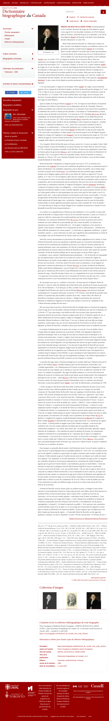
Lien (53, 52)
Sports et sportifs (11, 136)
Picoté (98, 415)
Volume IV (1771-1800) (9, 8)
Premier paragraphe (12, 32)
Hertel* (73, 37)
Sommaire (7, 29)
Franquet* (70, 135)
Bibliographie (9, 35)
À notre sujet (36, 3)
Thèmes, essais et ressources (15, 133)
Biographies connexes (12, 59)
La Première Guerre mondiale (16, 140)
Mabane (65, 378)
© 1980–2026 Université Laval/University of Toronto (89, 580)
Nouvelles (24, 3)
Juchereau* (92, 185)
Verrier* (41, 59)
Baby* (103, 187)
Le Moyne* (88, 418)
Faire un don (88, 3)
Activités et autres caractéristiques (17, 84)
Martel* (72, 130)
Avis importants (81, 716)
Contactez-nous (63, 3)
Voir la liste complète (14, 152)
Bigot (79, 119)
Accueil (15, 3)
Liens (90, 716)
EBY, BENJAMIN (19, 114)
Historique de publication (13, 69)
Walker (76, 265)
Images (7, 39)
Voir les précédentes (14, 125)
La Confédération (11, 144)
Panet (63, 171)
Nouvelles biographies (12, 100)
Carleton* (53, 166)
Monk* (67, 383)
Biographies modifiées (12, 105)
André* (103, 65)
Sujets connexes (10, 54)
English (6, 3)
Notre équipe (49, 3)
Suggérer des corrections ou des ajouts (62, 716)
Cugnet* (68, 104)
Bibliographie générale (98, 578)
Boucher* (51, 421)
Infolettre (76, 3)
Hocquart (95, 114)
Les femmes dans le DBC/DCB (16, 148)
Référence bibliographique (14, 42)
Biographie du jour (10, 110)
